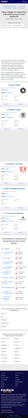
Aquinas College (14, 110)
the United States (9, 92)
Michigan (15, 8)
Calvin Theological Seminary (14, 189)
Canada (17, 375)
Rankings (21, 104)
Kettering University (9, 287)
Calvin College (14, 85)
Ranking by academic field (14, 22)
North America (21, 6)
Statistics (7, 104)
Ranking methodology (7, 412)
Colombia (17, 379)
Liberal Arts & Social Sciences (10, 6)
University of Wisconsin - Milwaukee (7, 298)
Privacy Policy (17, 417)
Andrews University (9, 277)
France (16, 383)
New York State (4, 377)
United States (8, 8)
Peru (16, 386)
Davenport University (14, 164)
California (3, 375)
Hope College (7, 258)
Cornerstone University (14, 213)
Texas (2, 381)
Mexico (17, 377)
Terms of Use (10, 417)
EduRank (20, 19)
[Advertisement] (14, 44)
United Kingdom (19, 381)
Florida (2, 383)
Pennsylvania (4, 379)
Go (26, 25)
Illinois (2, 386)
